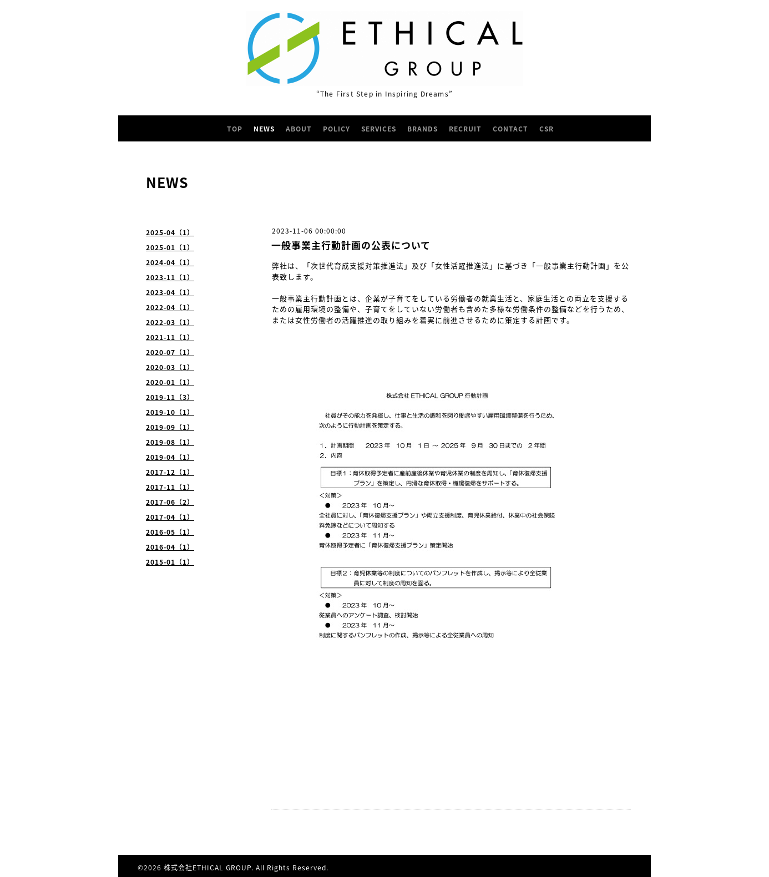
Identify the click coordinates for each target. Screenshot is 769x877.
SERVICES (378, 129)
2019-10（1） (170, 412)
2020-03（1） (170, 367)
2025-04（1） (170, 232)
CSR (546, 129)
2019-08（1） (170, 442)
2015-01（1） (170, 562)
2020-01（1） (170, 382)
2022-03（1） (170, 322)
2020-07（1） (170, 352)
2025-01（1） (170, 247)
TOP (234, 129)
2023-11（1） (170, 277)
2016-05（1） (170, 532)
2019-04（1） (170, 457)
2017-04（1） (170, 517)
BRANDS (422, 129)
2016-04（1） (170, 547)
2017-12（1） (170, 472)
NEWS (264, 129)
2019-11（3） (170, 397)
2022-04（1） (170, 307)
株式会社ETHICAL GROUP (207, 868)
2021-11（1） (170, 337)
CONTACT (510, 129)
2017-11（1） (170, 487)
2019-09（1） (170, 427)
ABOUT (299, 129)
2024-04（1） (170, 262)
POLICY (336, 129)
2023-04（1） (170, 292)
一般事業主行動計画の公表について (351, 245)
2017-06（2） (170, 502)
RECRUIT (465, 129)
